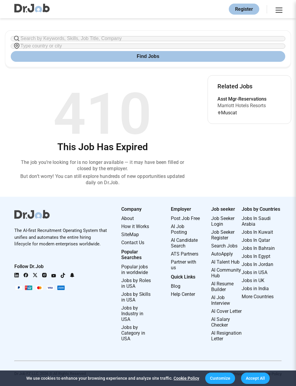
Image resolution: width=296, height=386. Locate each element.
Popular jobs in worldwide (134, 269)
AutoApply (222, 254)
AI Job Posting (179, 229)
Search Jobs (224, 246)
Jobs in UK (253, 280)
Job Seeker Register (222, 235)
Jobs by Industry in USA (132, 313)
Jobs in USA (254, 272)
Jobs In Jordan (257, 264)
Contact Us (132, 242)
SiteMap (130, 234)
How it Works (135, 226)
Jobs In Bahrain (258, 248)
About (127, 218)
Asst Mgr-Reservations (241, 99)
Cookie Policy (186, 378)
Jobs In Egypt (256, 256)
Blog (175, 286)
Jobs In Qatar (256, 240)
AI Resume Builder (222, 286)
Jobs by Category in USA (133, 333)
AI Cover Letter (226, 311)
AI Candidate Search (184, 243)
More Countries (258, 296)
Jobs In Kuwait (257, 232)
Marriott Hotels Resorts (241, 105)
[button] (220, 378)
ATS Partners (184, 254)
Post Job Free (185, 218)
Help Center (183, 294)
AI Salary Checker (220, 322)
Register (244, 9)
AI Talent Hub (225, 262)
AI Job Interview (220, 300)
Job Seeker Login (222, 221)
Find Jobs (148, 56)
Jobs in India (255, 288)
